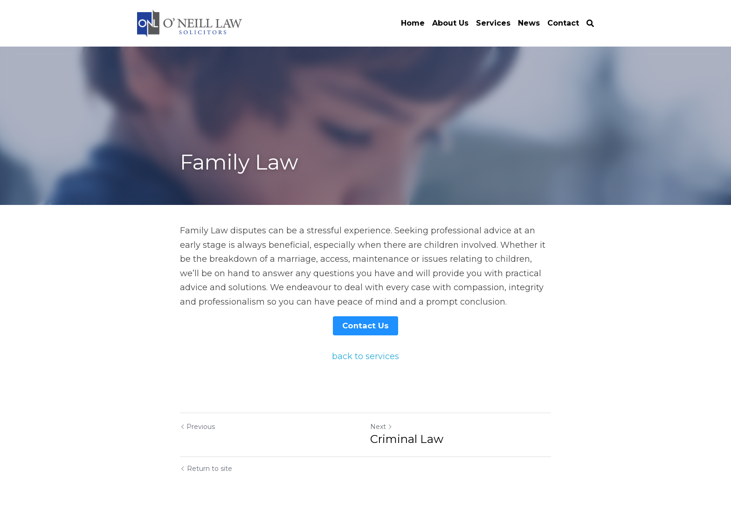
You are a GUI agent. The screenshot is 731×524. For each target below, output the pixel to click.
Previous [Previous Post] (197, 426)
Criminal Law (406, 438)
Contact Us (365, 325)
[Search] (590, 23)
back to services (365, 356)
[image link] (189, 23)
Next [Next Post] (381, 426)
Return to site (206, 467)
